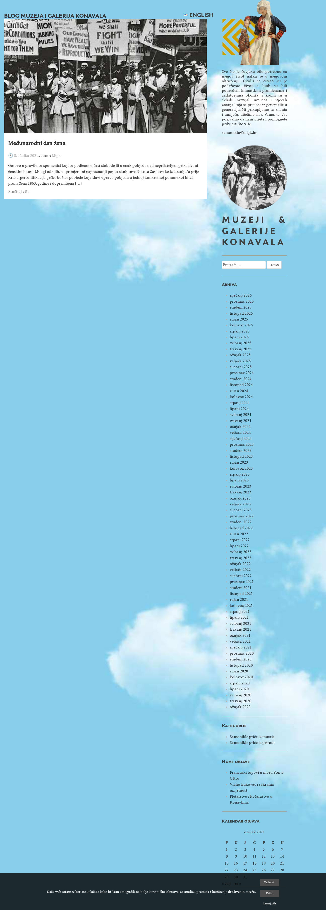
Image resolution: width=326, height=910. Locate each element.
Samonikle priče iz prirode (252, 742)
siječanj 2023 (241, 510)
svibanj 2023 (240, 486)
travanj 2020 (240, 701)
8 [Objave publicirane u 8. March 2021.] (227, 856)
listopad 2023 (241, 456)
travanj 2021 (240, 629)
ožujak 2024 (240, 426)
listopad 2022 (241, 528)
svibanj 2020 (240, 695)
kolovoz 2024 (241, 396)
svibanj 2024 (240, 414)
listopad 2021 (241, 593)
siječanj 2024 (241, 438)
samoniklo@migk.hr (239, 132)
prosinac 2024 (242, 372)
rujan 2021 (239, 599)
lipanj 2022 (239, 546)
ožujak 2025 (240, 355)
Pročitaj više (18, 191)
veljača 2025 (240, 361)
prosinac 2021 (242, 581)
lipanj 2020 (239, 689)
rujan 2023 (239, 462)
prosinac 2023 (242, 444)
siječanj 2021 (241, 647)
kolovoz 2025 (241, 325)
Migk (56, 155)
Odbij (269, 893)
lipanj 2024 (239, 408)
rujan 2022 (239, 534)
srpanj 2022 (240, 540)
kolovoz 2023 (241, 468)
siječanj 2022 (241, 575)
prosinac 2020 (242, 653)
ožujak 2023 (240, 498)
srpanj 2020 (240, 683)
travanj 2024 (240, 420)
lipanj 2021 (239, 617)
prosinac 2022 (242, 516)
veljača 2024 (240, 432)
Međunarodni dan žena (36, 143)
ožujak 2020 (240, 707)
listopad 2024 (241, 384)
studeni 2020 (241, 659)
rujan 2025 (239, 319)
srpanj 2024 (240, 402)
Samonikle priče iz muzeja (252, 736)
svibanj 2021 (240, 623)
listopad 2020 (241, 665)
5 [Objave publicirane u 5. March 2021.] (264, 849)
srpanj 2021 (240, 611)
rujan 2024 (239, 391)
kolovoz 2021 (241, 605)
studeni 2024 (241, 379)
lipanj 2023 (239, 480)
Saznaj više (269, 903)
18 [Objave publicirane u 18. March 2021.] (254, 863)
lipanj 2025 (239, 337)
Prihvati (269, 882)
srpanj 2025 (240, 331)
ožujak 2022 (240, 563)
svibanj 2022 (240, 551)
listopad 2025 (241, 313)
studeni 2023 (241, 450)
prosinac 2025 (242, 301)
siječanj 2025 (241, 367)
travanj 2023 (240, 492)
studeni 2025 (241, 307)
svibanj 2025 (240, 343)
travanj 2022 (240, 558)
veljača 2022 (240, 569)
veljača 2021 (240, 641)
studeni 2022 (241, 522)
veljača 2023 (240, 504)
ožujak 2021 (240, 635)
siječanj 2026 (241, 295)
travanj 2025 (240, 349)
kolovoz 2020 (241, 677)
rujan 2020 (239, 671)
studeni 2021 (241, 587)
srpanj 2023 (240, 474)
